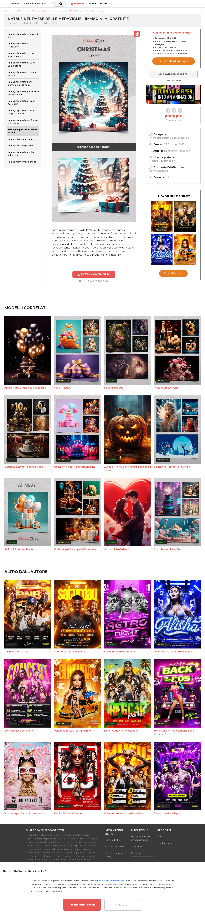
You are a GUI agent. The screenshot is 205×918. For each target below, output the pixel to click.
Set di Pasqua (62, 387)
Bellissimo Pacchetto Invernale (172, 466)
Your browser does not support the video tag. (173, 94)
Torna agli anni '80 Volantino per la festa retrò (174, 732)
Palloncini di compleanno (19, 549)
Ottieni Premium (173, 273)
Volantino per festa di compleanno (25, 813)
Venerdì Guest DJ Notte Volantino (174, 651)
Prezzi (160, 836)
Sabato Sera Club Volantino (70, 651)
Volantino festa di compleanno (72, 730)
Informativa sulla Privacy (113, 855)
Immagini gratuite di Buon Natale (169, 138)
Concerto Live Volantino (18, 730)
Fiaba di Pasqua (113, 387)
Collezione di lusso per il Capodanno (75, 549)
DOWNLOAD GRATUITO (93, 274)
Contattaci (136, 846)
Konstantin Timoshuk (177, 150)
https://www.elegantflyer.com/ (112, 880)
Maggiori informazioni (162, 160)
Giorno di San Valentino (118, 549)
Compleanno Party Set (167, 549)
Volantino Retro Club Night (120, 651)
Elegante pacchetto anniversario (23, 466)
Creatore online (165, 843)
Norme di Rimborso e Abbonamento (141, 838)
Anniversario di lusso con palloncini (25, 387)
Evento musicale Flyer (167, 813)
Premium (169, 3)
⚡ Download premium (173, 61)
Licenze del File (113, 839)
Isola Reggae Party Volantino (121, 730)
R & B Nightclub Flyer (16, 651)
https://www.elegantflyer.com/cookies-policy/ (105, 884)
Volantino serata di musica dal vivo (124, 813)
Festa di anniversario (166, 387)
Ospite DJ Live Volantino (68, 813)
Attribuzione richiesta (93, 280)
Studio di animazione (57, 3)
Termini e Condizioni (115, 846)
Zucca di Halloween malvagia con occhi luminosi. (127, 468)
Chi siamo (136, 853)
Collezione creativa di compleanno (74, 466)
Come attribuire (158, 170)
